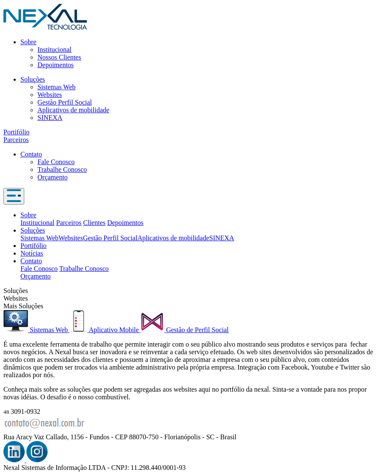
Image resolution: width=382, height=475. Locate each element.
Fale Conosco (56, 161)
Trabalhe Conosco (62, 169)
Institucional (54, 49)
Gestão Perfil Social (64, 102)
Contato (31, 154)
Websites (49, 94)
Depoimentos (55, 64)
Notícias (31, 253)
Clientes (94, 222)
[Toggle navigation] (13, 196)
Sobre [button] (28, 215)
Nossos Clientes (59, 57)
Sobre (28, 42)
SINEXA (50, 117)
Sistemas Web (56, 87)
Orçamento (52, 177)
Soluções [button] (32, 230)
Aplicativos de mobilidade (73, 110)
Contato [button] (31, 261)
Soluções (32, 79)
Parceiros (16, 139)
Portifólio (16, 132)
